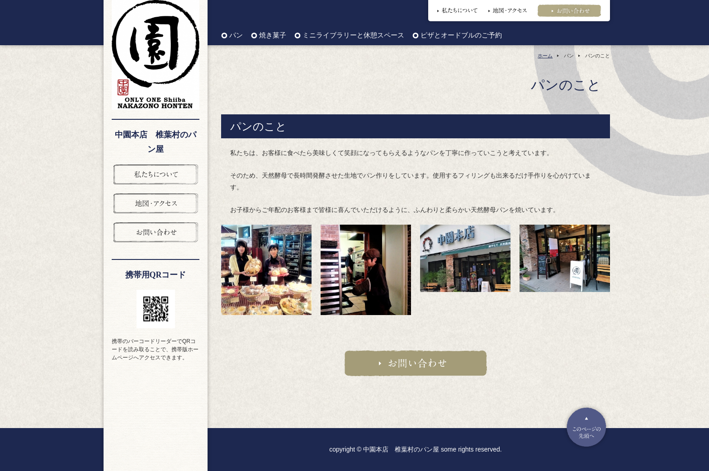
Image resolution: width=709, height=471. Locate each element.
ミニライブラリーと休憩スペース (353, 35)
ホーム (545, 55)
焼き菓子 (272, 35)
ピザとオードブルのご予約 (461, 35)
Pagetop (586, 427)
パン (236, 35)
